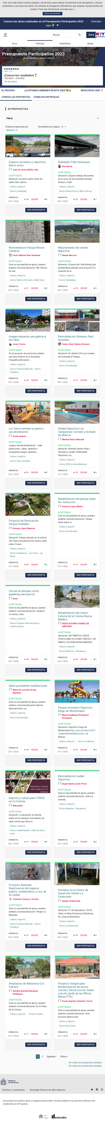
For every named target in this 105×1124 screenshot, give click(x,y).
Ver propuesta (37, 210)
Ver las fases (10, 81)
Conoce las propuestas (16, 97)
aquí (71, 9)
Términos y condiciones (13, 1090)
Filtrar (52, 118)
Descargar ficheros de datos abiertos (47, 1090)
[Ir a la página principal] (5, 35)
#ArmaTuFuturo (10, 58)
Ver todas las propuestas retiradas (85, 1062)
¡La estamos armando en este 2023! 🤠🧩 (47, 90)
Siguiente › (51, 1056)
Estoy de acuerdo (52, 13)
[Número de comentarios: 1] (95, 199)
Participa (40, 43)
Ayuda (90, 43)
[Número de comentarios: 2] (46, 288)
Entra (91, 35)
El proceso (8, 90)
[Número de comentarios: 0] (46, 199)
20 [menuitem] (62, 127)
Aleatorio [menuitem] (10, 130)
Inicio (14, 43)
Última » (64, 1056)
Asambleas (65, 43)
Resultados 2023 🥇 (92, 90)
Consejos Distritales (46, 97)
